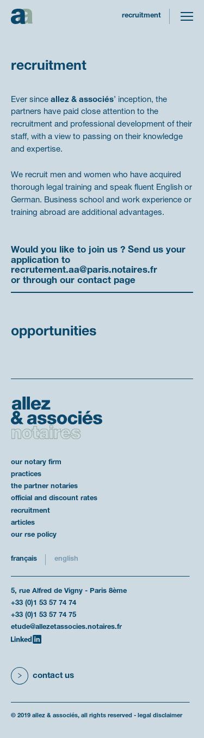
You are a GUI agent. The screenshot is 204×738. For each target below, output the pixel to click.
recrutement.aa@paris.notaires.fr (84, 270)
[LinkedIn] (26, 639)
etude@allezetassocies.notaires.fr (66, 627)
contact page (106, 281)
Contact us (53, 676)
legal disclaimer (160, 715)
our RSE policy (34, 535)
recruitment (30, 511)
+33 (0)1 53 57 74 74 (43, 603)
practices (26, 474)
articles (23, 523)
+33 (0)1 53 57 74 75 (43, 615)
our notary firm (36, 462)
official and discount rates (54, 498)
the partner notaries (44, 486)
